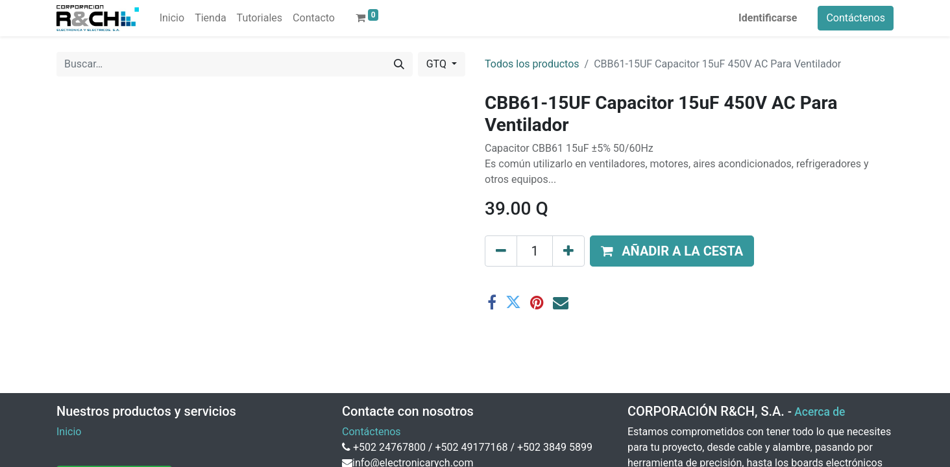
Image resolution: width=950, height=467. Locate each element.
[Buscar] (399, 64)
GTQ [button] (437, 64)
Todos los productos (532, 64)
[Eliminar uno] (501, 251)
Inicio (68, 431)
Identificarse (767, 18)
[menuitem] (171, 18)
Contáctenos (855, 18)
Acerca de (819, 411)
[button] (672, 251)
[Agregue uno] (568, 251)
